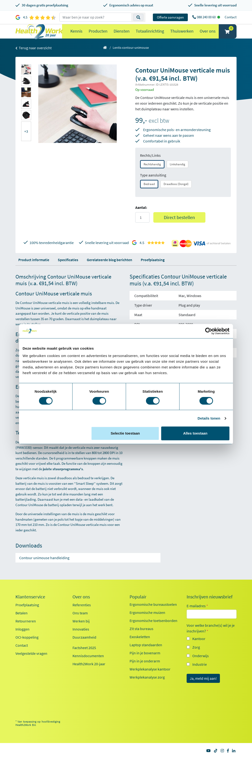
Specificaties (68, 269)
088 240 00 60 (206, 17)
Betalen (21, 622)
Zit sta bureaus (141, 638)
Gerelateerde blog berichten (109, 269)
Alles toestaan (195, 433)
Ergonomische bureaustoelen (153, 613)
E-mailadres (197, 615)
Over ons (208, 36)
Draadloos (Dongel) (176, 193)
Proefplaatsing (153, 269)
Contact (231, 17)
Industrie (199, 673)
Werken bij (81, 630)
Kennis (76, 36)
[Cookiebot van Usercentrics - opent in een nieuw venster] (208, 331)
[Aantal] (142, 227)
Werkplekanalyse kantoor (150, 678)
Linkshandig (177, 174)
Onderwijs (200, 665)
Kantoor (198, 648)
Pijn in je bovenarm (145, 662)
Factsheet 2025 (84, 657)
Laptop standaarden (146, 654)
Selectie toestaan (125, 433)
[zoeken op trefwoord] (95, 17)
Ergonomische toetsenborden (153, 630)
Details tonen (209, 418)
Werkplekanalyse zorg (147, 686)
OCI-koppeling (27, 646)
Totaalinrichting (150, 36)
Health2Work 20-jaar (89, 673)
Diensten (122, 36)
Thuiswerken (182, 36)
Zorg (196, 656)
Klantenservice (30, 606)
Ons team (80, 622)
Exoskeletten (140, 646)
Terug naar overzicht (33, 57)
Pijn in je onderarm (145, 670)
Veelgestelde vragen (31, 662)
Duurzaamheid (84, 646)
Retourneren (25, 630)
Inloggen (22, 638)
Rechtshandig (152, 174)
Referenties (82, 614)
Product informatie (33, 269)
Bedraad (149, 193)
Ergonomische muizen (147, 622)
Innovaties (81, 638)
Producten (98, 36)
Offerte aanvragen (170, 17)
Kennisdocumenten (88, 665)
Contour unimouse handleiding (44, 567)
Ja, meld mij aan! (203, 687)
